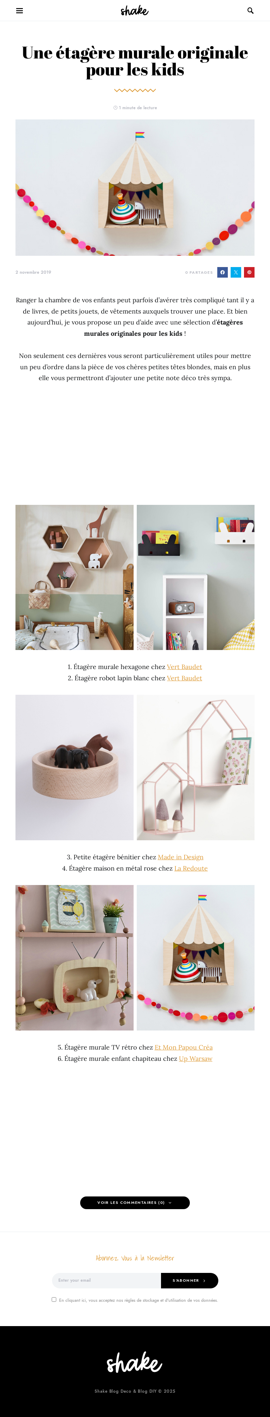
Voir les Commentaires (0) (131, 1202)
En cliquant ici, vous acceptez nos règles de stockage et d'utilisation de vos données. (135, 1300)
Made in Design (181, 857)
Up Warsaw (195, 1058)
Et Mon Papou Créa (184, 1047)
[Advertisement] (135, 444)
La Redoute (191, 868)
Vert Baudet (184, 667)
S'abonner (186, 1280)
